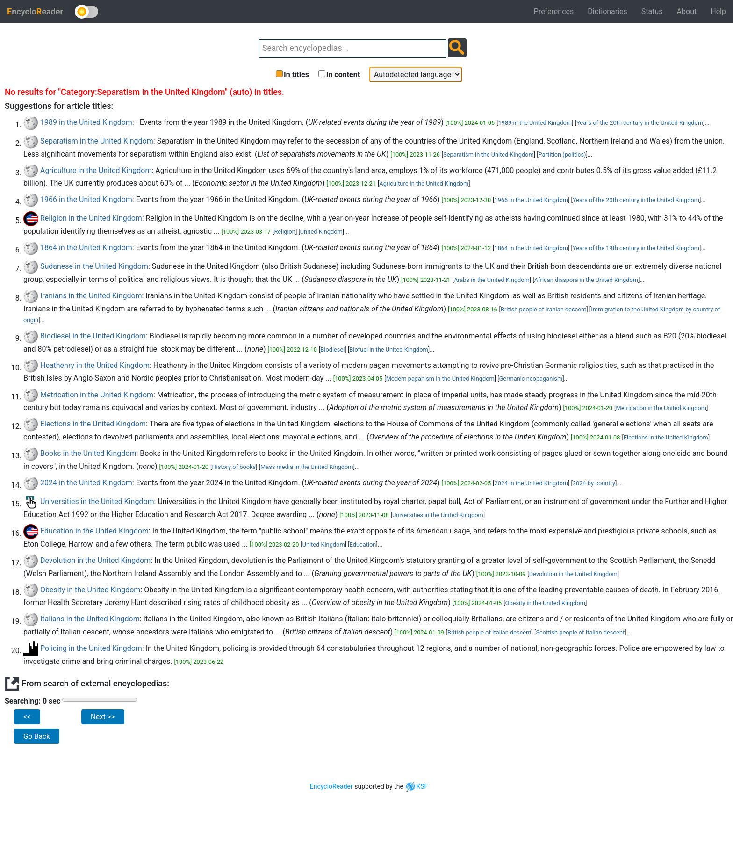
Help (718, 11)
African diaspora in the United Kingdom (586, 279)
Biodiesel (332, 349)
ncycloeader (35, 11)
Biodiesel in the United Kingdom (93, 335)
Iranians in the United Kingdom (91, 295)
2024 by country (594, 483)
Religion (284, 231)
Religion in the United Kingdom (91, 218)
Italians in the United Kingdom (90, 618)
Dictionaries (607, 11)
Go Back (36, 736)
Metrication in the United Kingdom (96, 394)
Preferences (554, 11)
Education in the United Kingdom (94, 530)
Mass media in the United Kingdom (306, 466)
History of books (234, 466)
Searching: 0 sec (32, 701)
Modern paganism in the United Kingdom (440, 378)
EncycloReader (331, 786)
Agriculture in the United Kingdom (96, 170)
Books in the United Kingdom (88, 453)
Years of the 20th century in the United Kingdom (639, 122)
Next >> (103, 717)
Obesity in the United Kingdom (90, 589)
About (687, 11)
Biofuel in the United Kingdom (388, 349)
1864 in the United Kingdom (86, 247)
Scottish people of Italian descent (580, 632)
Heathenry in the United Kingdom (95, 365)
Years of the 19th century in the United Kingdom (636, 248)
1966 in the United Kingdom (86, 199)
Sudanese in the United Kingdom (94, 266)
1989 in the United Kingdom (86, 122)
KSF (416, 786)
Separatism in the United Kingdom (96, 141)
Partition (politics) (562, 154)
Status (652, 11)
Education (363, 544)
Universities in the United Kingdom (97, 501)
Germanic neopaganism (531, 378)
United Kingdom (321, 231)
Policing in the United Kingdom (91, 648)
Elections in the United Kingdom (93, 423)
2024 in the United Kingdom (86, 482)
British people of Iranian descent (543, 309)
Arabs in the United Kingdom (492, 279)
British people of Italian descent (489, 632)
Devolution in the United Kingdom (95, 560)
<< (27, 717)
